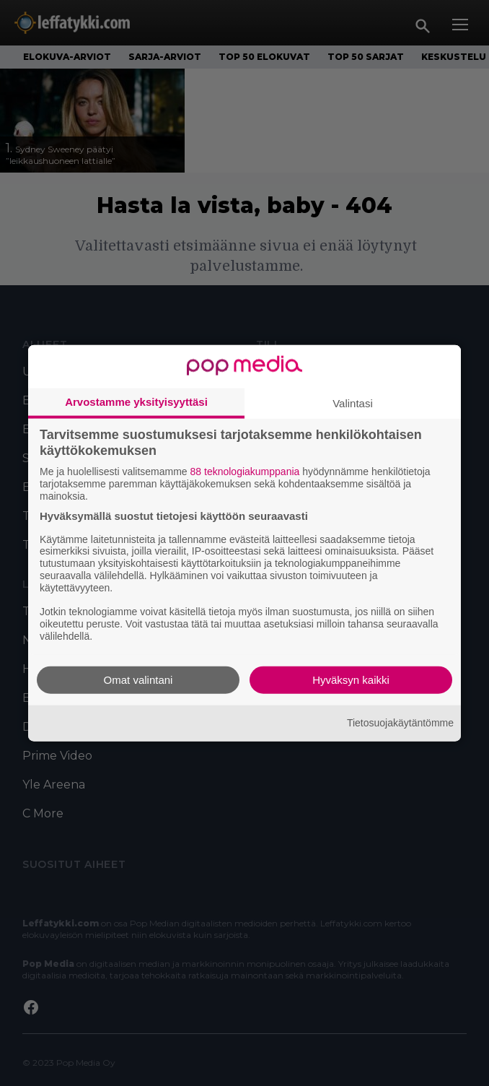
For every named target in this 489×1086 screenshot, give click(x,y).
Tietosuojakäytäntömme (400, 723)
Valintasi (352, 403)
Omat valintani (138, 679)
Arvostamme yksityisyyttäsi (136, 402)
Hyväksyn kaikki (350, 679)
